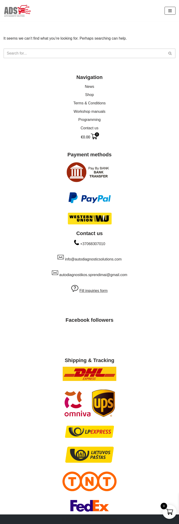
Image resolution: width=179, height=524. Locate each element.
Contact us (89, 128)
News (89, 87)
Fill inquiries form (93, 291)
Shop (89, 95)
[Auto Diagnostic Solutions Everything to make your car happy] (17, 10)
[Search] (84, 53)
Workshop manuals (90, 111)
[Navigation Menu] (170, 11)
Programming (89, 120)
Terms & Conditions (89, 103)
